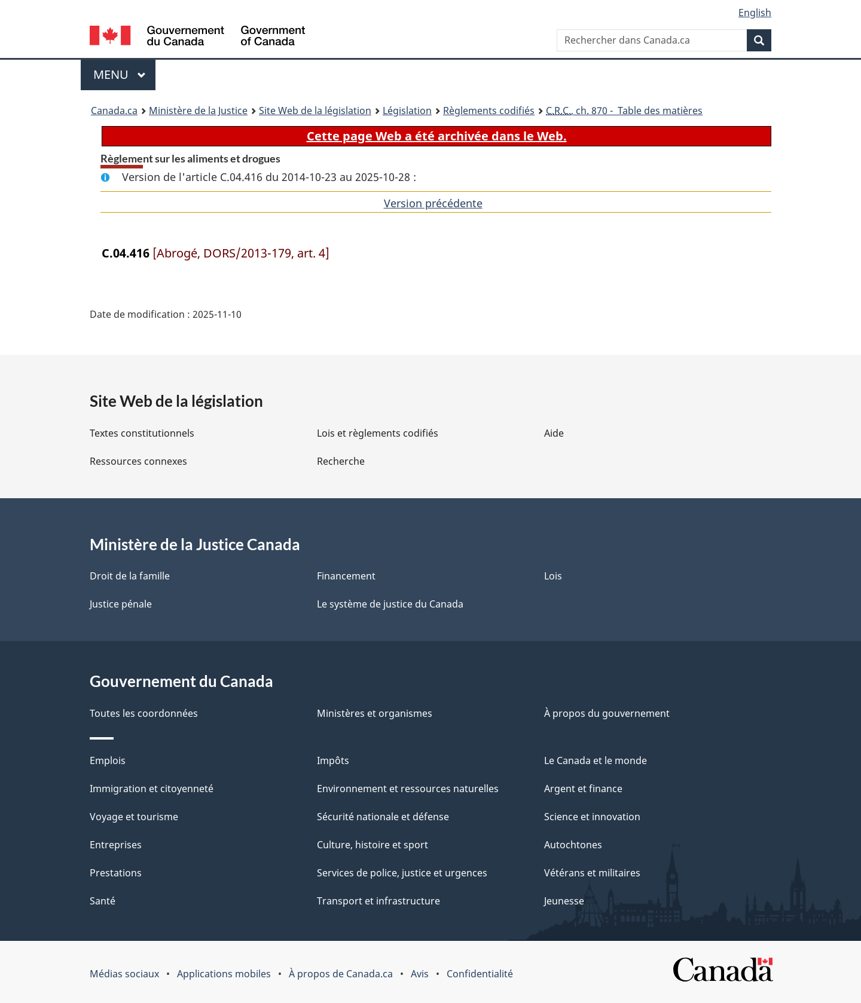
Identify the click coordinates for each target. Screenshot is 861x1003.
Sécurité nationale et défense (383, 816)
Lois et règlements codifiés (377, 433)
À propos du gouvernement (607, 713)
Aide (554, 433)
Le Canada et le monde (595, 760)
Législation (407, 110)
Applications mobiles (224, 973)
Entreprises (116, 844)
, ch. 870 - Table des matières (624, 110)
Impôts (333, 760)
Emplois (108, 760)
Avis (420, 973)
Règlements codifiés (489, 110)
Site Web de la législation (315, 110)
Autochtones (573, 844)
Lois (553, 575)
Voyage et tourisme (134, 816)
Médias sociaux (124, 973)
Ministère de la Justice (198, 110)
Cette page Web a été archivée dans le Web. (437, 136)
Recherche (341, 461)
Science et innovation (592, 816)
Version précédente (433, 203)
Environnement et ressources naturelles (408, 788)
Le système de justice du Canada (390, 604)
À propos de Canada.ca (341, 973)
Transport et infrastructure (378, 900)
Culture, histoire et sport (372, 844)
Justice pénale (121, 604)
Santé (102, 900)
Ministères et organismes (374, 713)
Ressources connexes (138, 461)
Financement (346, 575)
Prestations (116, 872)
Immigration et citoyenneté (151, 788)
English (754, 12)
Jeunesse (564, 900)
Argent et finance (583, 788)
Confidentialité (480, 973)
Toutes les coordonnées (144, 713)
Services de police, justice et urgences (402, 872)
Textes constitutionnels (142, 433)
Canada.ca (114, 110)
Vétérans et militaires (592, 872)
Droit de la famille (130, 575)
